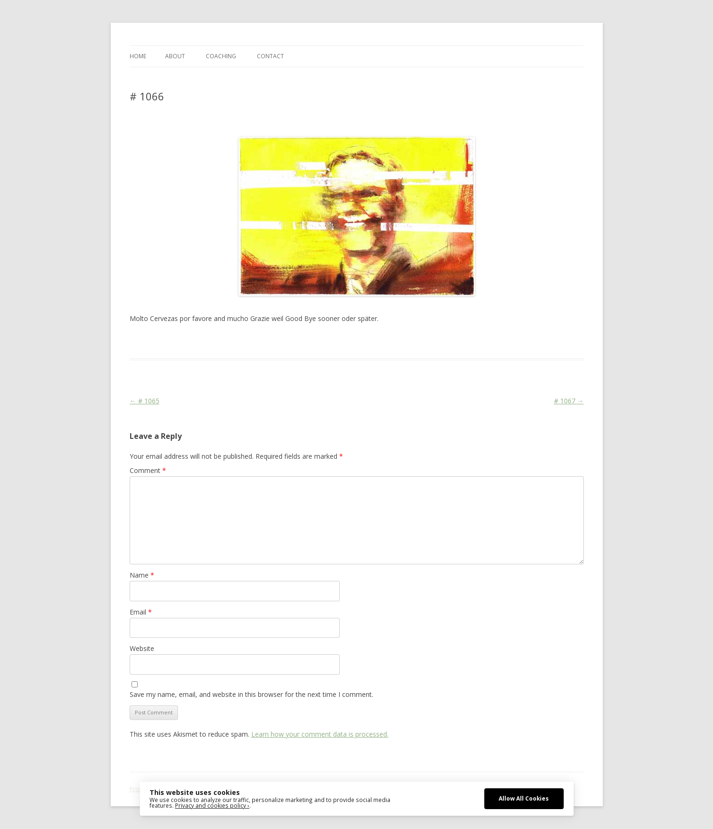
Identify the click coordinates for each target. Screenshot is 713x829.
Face (268, 341)
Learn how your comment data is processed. (319, 734)
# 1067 (569, 400)
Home (138, 56)
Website (142, 648)
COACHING (221, 56)
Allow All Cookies (524, 798)
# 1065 (144, 400)
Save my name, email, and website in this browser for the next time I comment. (251, 694)
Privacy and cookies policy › (212, 805)
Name (142, 574)
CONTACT (270, 56)
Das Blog (213, 341)
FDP (283, 341)
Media (300, 341)
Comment (148, 470)
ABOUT (175, 56)
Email (141, 611)
